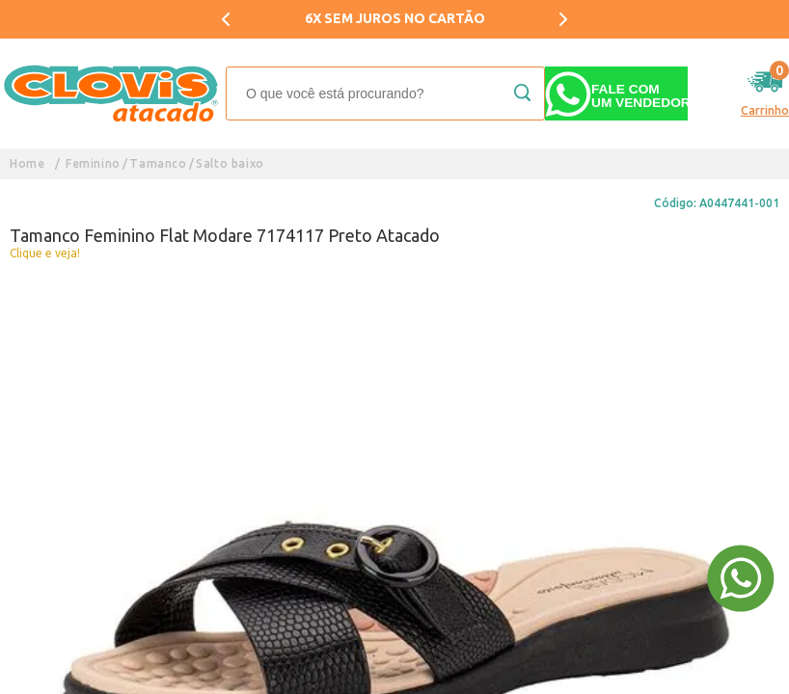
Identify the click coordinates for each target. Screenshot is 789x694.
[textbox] (385, 93)
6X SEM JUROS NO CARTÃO (395, 18)
